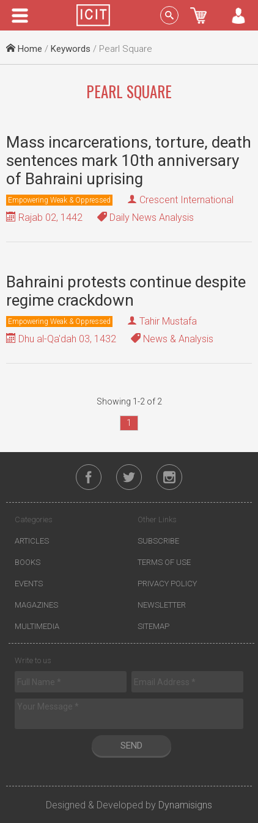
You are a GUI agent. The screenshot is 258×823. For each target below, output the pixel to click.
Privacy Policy (167, 583)
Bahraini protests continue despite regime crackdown (126, 291)
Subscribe (158, 540)
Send (131, 745)
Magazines (36, 604)
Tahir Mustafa (168, 321)
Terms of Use (164, 562)
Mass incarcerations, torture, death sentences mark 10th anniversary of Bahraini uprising (128, 160)
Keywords (70, 48)
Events (29, 583)
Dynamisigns (185, 805)
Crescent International (186, 200)
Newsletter (162, 604)
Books (27, 562)
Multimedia (37, 626)
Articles (32, 540)
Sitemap (153, 626)
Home (24, 48)
